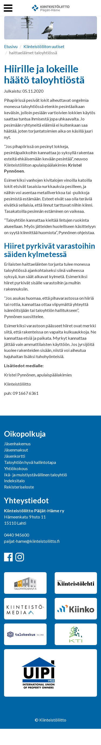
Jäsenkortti (14, 456)
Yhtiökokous (16, 468)
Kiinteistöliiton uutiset (43, 46)
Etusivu (11, 46)
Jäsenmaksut (16, 449)
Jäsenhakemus (17, 443)
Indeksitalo (14, 480)
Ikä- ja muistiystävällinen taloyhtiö (35, 474)
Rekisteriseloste (19, 486)
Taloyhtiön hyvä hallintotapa (30, 462)
